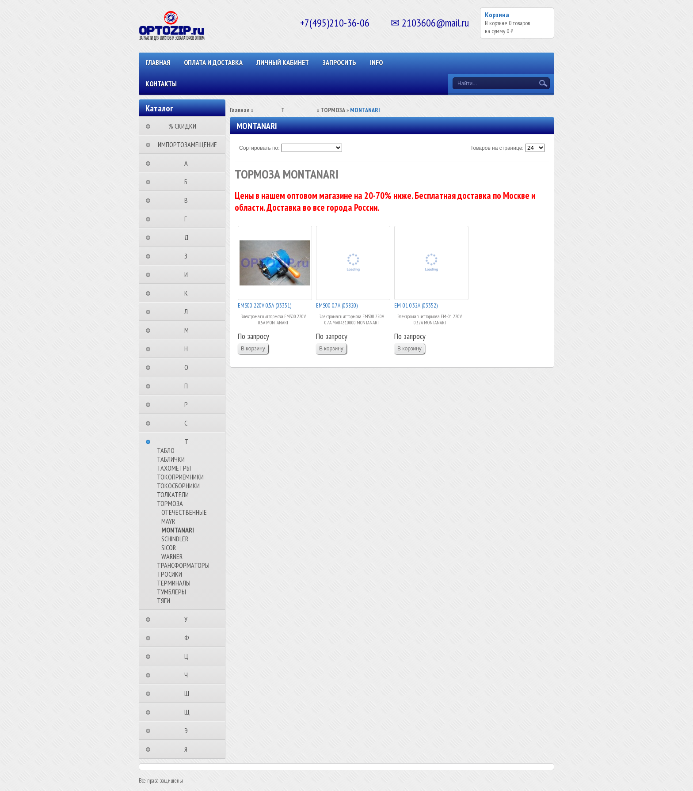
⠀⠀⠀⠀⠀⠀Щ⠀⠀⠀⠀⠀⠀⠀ (189, 711)
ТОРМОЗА (170, 503)
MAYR (168, 521)
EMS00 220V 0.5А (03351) (264, 305)
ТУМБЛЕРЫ (171, 591)
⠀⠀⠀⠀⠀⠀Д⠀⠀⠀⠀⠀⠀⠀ (189, 237)
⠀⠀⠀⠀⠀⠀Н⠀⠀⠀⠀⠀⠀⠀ (188, 348)
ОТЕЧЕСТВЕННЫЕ (184, 512)
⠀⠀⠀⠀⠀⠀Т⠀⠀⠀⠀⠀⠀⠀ (188, 441)
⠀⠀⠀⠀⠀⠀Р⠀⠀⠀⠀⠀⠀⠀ (188, 404)
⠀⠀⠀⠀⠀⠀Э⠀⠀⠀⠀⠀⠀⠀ (188, 730)
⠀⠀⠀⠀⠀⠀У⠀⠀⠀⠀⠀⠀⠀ (188, 619)
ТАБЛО (166, 450)
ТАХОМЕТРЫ (174, 468)
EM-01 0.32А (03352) (416, 305)
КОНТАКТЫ (161, 83)
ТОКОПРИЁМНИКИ (180, 476)
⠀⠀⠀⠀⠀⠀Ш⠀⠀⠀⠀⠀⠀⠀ (189, 693)
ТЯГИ (163, 600)
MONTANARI (177, 529)
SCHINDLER (174, 538)
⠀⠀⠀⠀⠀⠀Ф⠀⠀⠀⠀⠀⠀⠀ (189, 637)
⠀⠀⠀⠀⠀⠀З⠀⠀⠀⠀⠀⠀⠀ (188, 255)
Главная (157, 62)
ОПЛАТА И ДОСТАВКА (213, 62)
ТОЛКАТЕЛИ (173, 494)
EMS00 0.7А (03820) (337, 305)
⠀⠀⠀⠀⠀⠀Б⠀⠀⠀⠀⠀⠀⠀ (188, 181)
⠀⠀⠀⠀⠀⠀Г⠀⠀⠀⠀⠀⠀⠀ (188, 218)
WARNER (172, 556)
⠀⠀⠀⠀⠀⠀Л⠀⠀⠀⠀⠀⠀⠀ (188, 311)
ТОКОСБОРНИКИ (178, 485)
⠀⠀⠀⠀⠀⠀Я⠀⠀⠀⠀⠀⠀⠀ (188, 749)
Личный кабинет (282, 62)
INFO (376, 62)
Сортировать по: (259, 148)
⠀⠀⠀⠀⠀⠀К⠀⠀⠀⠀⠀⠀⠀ (188, 293)
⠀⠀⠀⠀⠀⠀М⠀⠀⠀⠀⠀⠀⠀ (189, 330)
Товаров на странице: (497, 148)
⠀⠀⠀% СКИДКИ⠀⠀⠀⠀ (184, 126)
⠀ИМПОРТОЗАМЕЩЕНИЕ (184, 144)
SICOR (168, 547)
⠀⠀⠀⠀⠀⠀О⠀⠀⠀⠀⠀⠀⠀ (188, 367)
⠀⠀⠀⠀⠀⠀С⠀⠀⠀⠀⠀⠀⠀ (188, 422)
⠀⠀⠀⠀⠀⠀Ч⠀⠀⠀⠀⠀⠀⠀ (188, 674)
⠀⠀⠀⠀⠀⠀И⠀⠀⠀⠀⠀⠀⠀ (188, 274)
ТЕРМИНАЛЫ (173, 582)
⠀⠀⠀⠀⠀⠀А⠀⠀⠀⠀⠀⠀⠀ (188, 163)
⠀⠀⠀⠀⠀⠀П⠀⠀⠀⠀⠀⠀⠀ (188, 385)
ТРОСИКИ (169, 574)
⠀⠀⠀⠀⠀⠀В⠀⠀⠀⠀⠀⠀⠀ (188, 200)
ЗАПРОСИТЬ (339, 62)
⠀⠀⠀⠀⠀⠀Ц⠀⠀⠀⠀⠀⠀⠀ (188, 656)
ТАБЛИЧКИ (171, 459)
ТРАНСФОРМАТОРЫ (183, 565)
